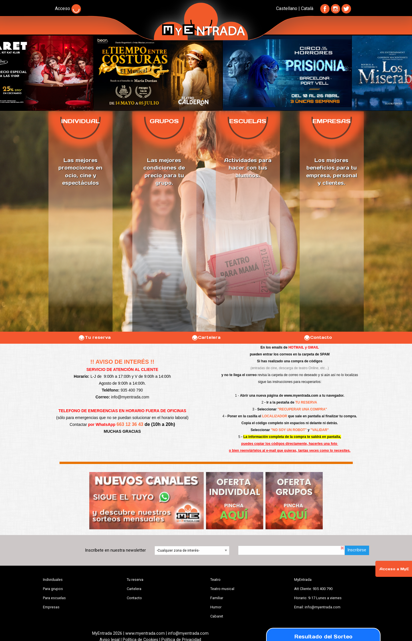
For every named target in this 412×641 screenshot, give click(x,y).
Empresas (51, 607)
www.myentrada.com (301, 396)
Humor (215, 607)
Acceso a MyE (394, 569)
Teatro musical (222, 589)
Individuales (53, 579)
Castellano (286, 8)
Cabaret (216, 616)
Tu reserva (94, 337)
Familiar (216, 598)
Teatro (215, 579)
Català (307, 8)
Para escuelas (54, 598)
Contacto (318, 337)
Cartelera (206, 337)
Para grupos (53, 589)
